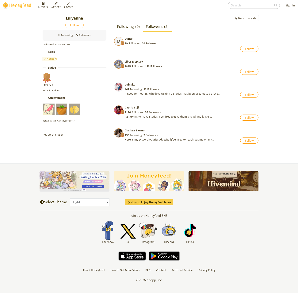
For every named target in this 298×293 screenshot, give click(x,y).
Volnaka (130, 84)
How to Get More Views (125, 270)
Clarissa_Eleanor (135, 130)
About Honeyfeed (94, 270)
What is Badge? (51, 90)
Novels (43, 5)
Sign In (290, 5)
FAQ (148, 270)
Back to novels (245, 18)
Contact (161, 270)
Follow (74, 25)
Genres (56, 5)
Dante (128, 38)
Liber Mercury (134, 61)
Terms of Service (182, 270)
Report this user (53, 134)
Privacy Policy (206, 270)
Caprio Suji (132, 107)
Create (69, 5)
